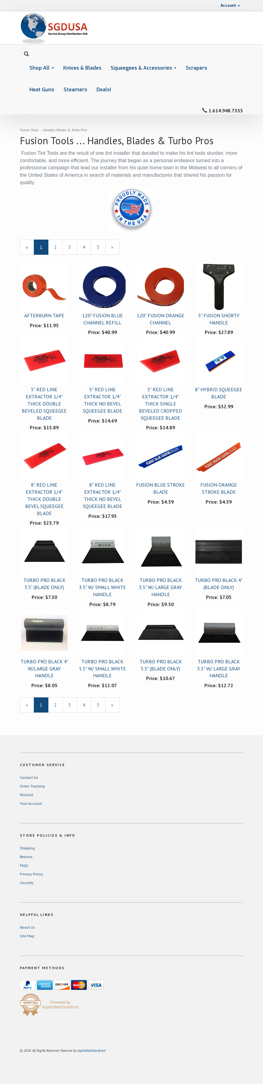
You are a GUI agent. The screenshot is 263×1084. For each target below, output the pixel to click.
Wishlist (26, 794)
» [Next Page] (115, 249)
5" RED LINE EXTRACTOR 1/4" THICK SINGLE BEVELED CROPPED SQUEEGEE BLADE (160, 403)
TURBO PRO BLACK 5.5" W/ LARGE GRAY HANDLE (218, 668)
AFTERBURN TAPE (44, 315)
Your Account (31, 803)
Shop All (41, 68)
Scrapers (196, 68)
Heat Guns (41, 89)
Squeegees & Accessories (143, 68)
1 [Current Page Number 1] (44, 249)
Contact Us (29, 777)
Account (230, 5)
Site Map (27, 936)
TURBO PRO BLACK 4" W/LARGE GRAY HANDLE (44, 668)
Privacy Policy (31, 874)
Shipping (27, 848)
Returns (26, 856)
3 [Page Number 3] (72, 247)
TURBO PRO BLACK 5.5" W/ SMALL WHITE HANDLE (102, 668)
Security (26, 882)
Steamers (75, 89)
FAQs (24, 865)
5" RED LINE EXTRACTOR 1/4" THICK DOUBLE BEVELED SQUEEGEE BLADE (44, 403)
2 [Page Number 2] (58, 247)
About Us (27, 927)
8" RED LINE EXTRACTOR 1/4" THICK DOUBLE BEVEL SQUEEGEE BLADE (44, 499)
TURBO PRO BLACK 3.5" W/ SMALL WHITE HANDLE (102, 587)
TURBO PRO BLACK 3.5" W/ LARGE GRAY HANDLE (160, 587)
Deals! (103, 89)
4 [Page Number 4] (86, 247)
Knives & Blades (82, 68)
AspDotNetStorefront (91, 1050)
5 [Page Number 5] (101, 247)
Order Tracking (32, 786)
